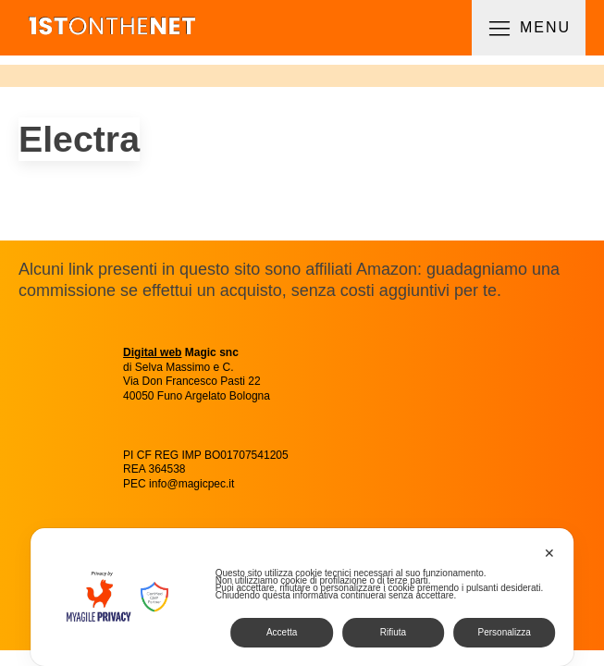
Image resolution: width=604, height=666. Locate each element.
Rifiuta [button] (393, 632)
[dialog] (302, 597)
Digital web (152, 352)
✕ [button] (549, 553)
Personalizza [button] (504, 632)
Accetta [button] (281, 632)
